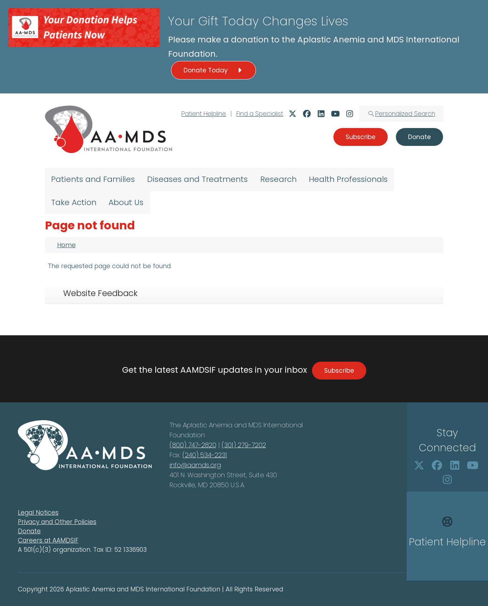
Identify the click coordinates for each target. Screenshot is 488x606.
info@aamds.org (195, 464)
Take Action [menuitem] (73, 202)
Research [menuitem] (278, 179)
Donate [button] (419, 137)
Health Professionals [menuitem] (348, 179)
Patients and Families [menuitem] (93, 179)
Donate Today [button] (213, 70)
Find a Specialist (259, 114)
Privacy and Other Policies (57, 522)
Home (66, 245)
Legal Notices (38, 512)
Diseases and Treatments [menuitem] (197, 179)
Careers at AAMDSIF (48, 540)
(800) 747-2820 (193, 445)
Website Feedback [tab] (100, 293)
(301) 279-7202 (244, 445)
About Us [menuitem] (126, 202)
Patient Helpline (203, 114)
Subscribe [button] (361, 137)
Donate (29, 531)
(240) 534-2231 (204, 454)
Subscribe (339, 370)
